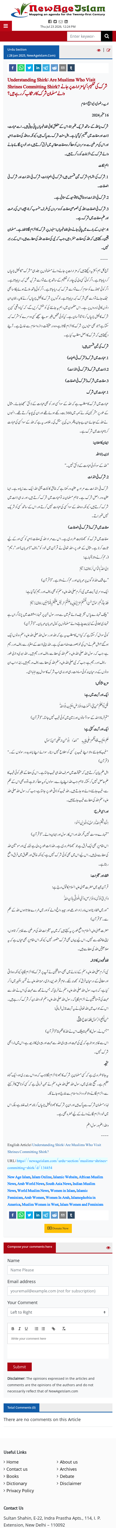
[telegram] (46, 67)
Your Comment (22, 1302)
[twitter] (29, 67)
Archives (68, 1469)
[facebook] (12, 67)
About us (69, 1462)
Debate (67, 1476)
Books (12, 1476)
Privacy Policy (20, 1490)
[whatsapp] (21, 67)
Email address (21, 1281)
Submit (19, 1366)
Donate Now (58, 1228)
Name (13, 1260)
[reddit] (54, 67)
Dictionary (16, 1483)
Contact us (17, 1469)
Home (12, 1462)
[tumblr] (71, 67)
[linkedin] (37, 67)
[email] (62, 67)
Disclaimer (70, 1483)
